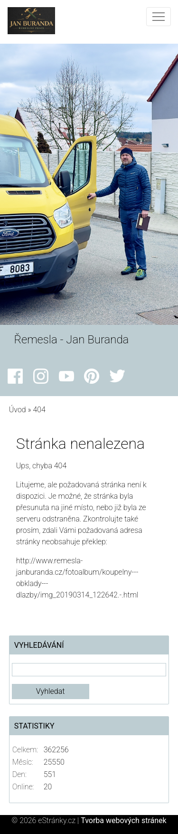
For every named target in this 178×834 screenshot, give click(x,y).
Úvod (17, 409)
